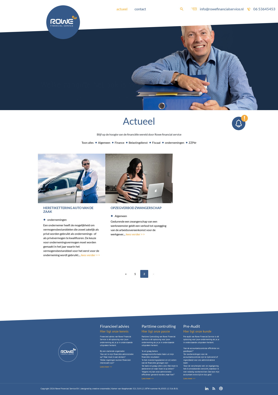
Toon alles (88, 142)
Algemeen (104, 142)
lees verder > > (90, 255)
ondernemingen (174, 142)
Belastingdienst (138, 142)
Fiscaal (156, 142)
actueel (121, 9)
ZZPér (192, 142)
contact (140, 9)
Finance (119, 142)
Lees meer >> (106, 366)
